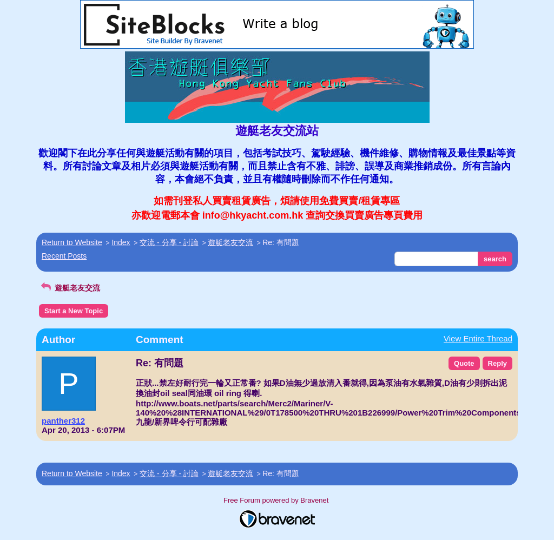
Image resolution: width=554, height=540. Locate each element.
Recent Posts (64, 256)
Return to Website (72, 242)
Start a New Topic (73, 311)
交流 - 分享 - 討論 (169, 242)
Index (120, 242)
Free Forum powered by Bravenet (277, 500)
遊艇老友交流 (230, 242)
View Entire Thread (478, 338)
